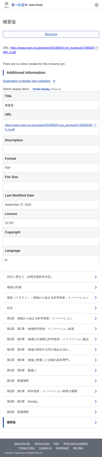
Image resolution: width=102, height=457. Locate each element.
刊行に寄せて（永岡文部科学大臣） (30, 276)
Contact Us (45, 447)
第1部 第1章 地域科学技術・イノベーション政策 (40, 328)
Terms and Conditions (75, 443)
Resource (51, 34)
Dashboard (62, 447)
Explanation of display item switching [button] (29, 81)
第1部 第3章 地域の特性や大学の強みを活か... (39, 349)
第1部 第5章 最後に (21, 370)
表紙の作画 (14, 287)
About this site (22, 443)
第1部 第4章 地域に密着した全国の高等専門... (39, 359)
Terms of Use (41, 443)
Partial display (41, 89)
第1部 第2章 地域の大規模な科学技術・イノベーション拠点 (48, 339)
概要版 (11, 422)
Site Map (78, 447)
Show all (56, 89)
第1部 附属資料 (18, 380)
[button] (96, 5)
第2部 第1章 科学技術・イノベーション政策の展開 (42, 391)
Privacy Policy (27, 447)
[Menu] (6, 5)
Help (56, 443)
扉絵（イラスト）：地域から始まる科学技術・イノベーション (47, 297)
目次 (10, 308)
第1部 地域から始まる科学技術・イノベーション (40, 318)
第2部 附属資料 (18, 411)
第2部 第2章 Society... (23, 401)
